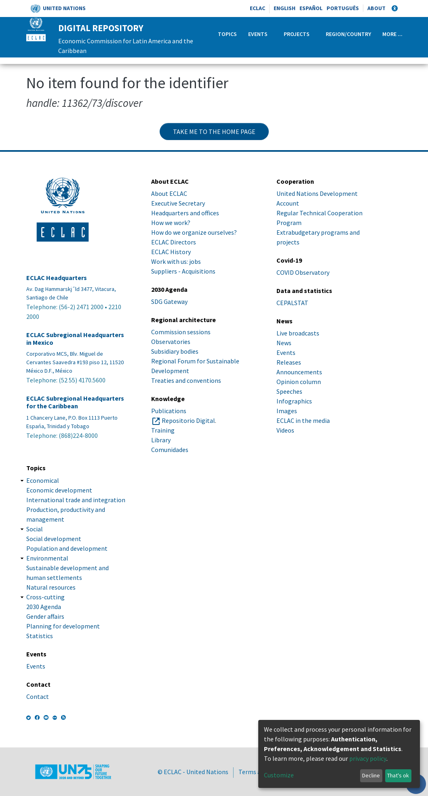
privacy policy (367, 758)
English (284, 8)
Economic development (59, 490)
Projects (297, 34)
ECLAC (257, 8)
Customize (279, 775)
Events (258, 34)
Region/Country (348, 34)
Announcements (299, 372)
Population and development (67, 548)
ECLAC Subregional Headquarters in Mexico (75, 338)
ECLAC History (171, 252)
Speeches (289, 391)
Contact (37, 696)
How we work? (170, 223)
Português (343, 8)
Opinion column (298, 382)
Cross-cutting (45, 597)
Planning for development (63, 626)
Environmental (47, 558)
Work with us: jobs (176, 261)
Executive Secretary (178, 203)
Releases (288, 362)
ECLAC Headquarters (56, 278)
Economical (42, 480)
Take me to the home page (214, 131)
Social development (53, 539)
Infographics (294, 401)
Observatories (170, 342)
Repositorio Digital (188, 420)
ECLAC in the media (303, 420)
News (283, 343)
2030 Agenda (43, 607)
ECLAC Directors (173, 242)
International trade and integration (75, 500)
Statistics (39, 636)
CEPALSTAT (292, 303)
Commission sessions (181, 332)
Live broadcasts (297, 333)
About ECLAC (169, 193)
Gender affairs (45, 616)
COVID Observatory (302, 272)
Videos (285, 430)
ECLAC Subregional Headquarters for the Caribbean (75, 402)
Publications (168, 411)
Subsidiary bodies (174, 351)
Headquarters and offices (185, 213)
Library (161, 440)
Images (286, 411)
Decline (371, 775)
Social (34, 529)
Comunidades (169, 450)
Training (163, 430)
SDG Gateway (169, 301)
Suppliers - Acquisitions (183, 271)
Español (311, 8)
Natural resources (51, 587)
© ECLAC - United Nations (193, 772)
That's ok (398, 775)
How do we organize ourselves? (194, 232)
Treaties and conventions (186, 380)
